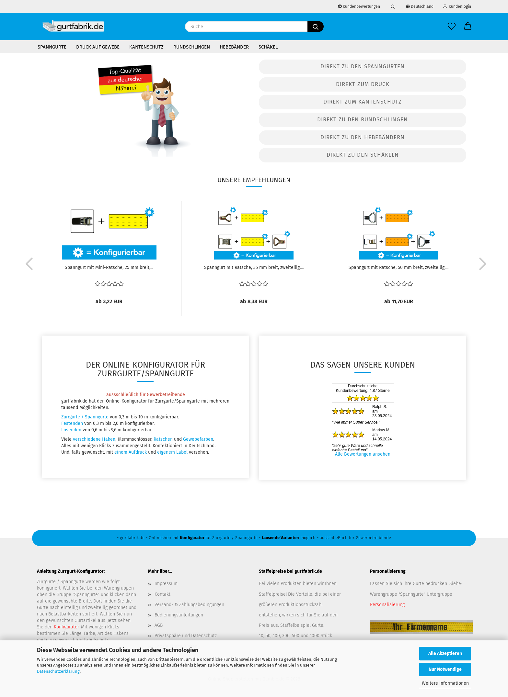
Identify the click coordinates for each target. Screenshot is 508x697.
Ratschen (163, 439)
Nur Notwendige (445, 669)
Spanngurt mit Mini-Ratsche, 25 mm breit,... (109, 267)
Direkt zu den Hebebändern (362, 137)
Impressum (166, 583)
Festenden (72, 423)
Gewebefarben (198, 439)
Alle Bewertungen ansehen (362, 454)
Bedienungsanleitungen (179, 615)
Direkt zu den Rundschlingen (362, 119)
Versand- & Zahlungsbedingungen (189, 604)
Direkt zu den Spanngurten (362, 66)
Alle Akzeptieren (445, 653)
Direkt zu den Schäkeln (363, 154)
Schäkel (268, 47)
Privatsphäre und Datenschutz (186, 635)
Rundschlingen (191, 47)
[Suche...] (315, 26)
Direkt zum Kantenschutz (362, 101)
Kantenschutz (146, 47)
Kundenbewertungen (359, 6)
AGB (159, 625)
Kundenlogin (457, 6)
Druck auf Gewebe (98, 47)
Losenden (71, 430)
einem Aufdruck (130, 452)
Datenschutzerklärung (58, 671)
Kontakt (162, 594)
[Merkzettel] (452, 26)
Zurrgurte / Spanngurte (85, 417)
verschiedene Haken (94, 439)
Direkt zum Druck (362, 84)
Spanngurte (52, 47)
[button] (468, 26)
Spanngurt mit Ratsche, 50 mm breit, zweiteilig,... (398, 267)
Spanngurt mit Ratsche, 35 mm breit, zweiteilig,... (254, 267)
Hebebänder (234, 47)
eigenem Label (172, 452)
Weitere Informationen (445, 683)
